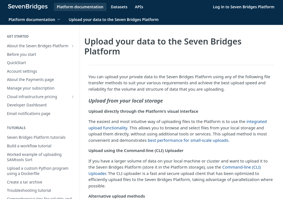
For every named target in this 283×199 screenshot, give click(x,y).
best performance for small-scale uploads (188, 140)
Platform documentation (80, 6)
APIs (139, 6)
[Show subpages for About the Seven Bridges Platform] (72, 46)
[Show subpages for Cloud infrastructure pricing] (72, 97)
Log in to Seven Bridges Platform (243, 6)
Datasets (119, 6)
